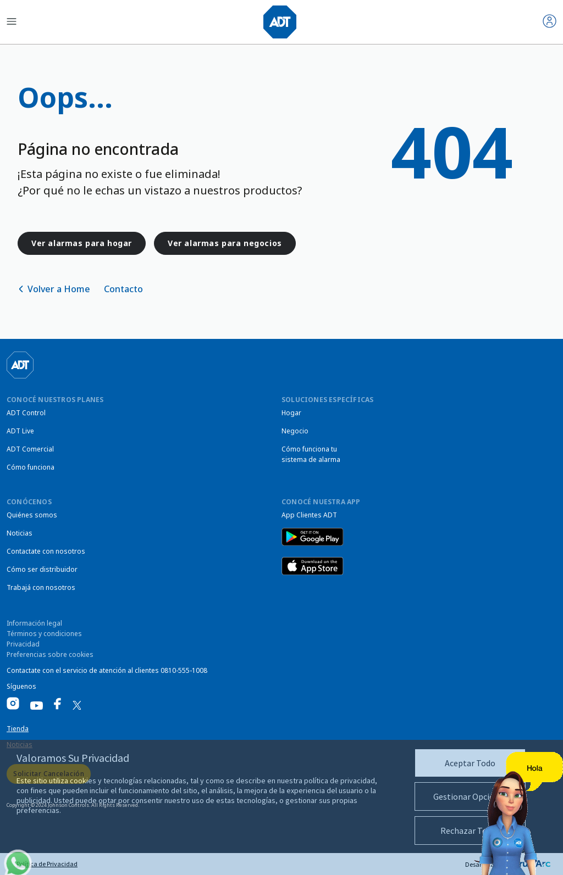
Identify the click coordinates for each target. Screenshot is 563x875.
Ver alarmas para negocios (225, 243)
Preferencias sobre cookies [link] (50, 654)
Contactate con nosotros (46, 551)
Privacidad (23, 644)
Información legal (34, 623)
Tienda (18, 728)
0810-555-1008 (184, 670)
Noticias (19, 533)
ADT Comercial (30, 449)
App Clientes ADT (309, 515)
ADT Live (20, 431)
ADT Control (26, 412)
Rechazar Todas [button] (470, 830)
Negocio (295, 431)
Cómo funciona (30, 467)
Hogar (291, 412)
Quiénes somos (32, 515)
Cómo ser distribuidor (42, 569)
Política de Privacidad (47, 864)
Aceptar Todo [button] (470, 762)
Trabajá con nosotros (41, 587)
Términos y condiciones (44, 633)
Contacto (123, 289)
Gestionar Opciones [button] (470, 796)
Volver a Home (58, 289)
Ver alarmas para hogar (81, 243)
